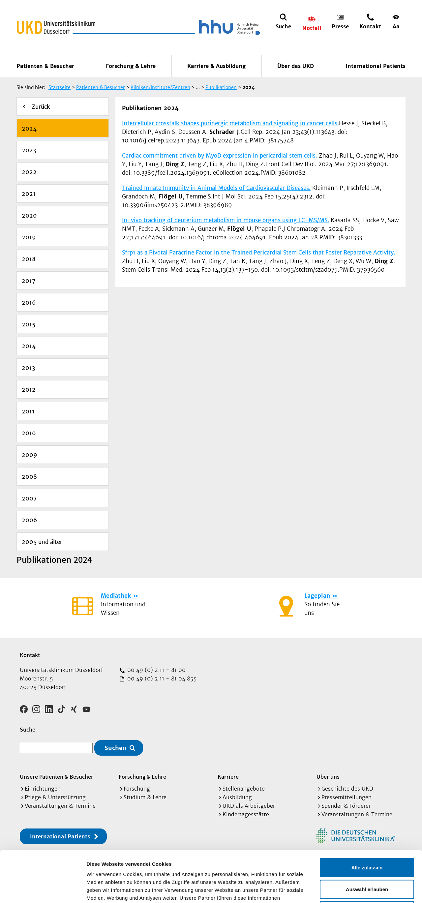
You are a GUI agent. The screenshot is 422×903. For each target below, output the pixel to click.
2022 (29, 172)
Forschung (137, 788)
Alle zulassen (366, 816)
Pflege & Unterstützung (55, 797)
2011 (28, 411)
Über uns (328, 776)
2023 (29, 150)
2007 (29, 498)
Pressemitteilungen (346, 797)
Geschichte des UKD (347, 788)
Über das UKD (295, 66)
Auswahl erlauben (367, 838)
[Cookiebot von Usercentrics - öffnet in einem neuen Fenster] (43, 890)
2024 (29, 128)
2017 (28, 281)
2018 (29, 259)
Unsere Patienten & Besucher (56, 776)
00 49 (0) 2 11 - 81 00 (156, 670)
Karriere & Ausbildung (216, 66)
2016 (29, 302)
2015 (28, 324)
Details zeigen (350, 890)
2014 (29, 346)
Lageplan (317, 595)
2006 (29, 520)
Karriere (228, 776)
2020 (29, 215)
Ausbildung (237, 797)
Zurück (41, 106)
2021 (29, 193)
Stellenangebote (244, 788)
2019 (29, 237)
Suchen (115, 748)
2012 (29, 389)
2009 (29, 455)
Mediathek (116, 595)
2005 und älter (42, 542)
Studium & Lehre (145, 797)
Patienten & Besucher (45, 66)
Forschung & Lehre (131, 66)
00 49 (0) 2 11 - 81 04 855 (161, 678)
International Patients (376, 66)
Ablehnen (367, 859)
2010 (29, 433)
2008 (29, 476)
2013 (28, 368)
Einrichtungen (43, 788)
